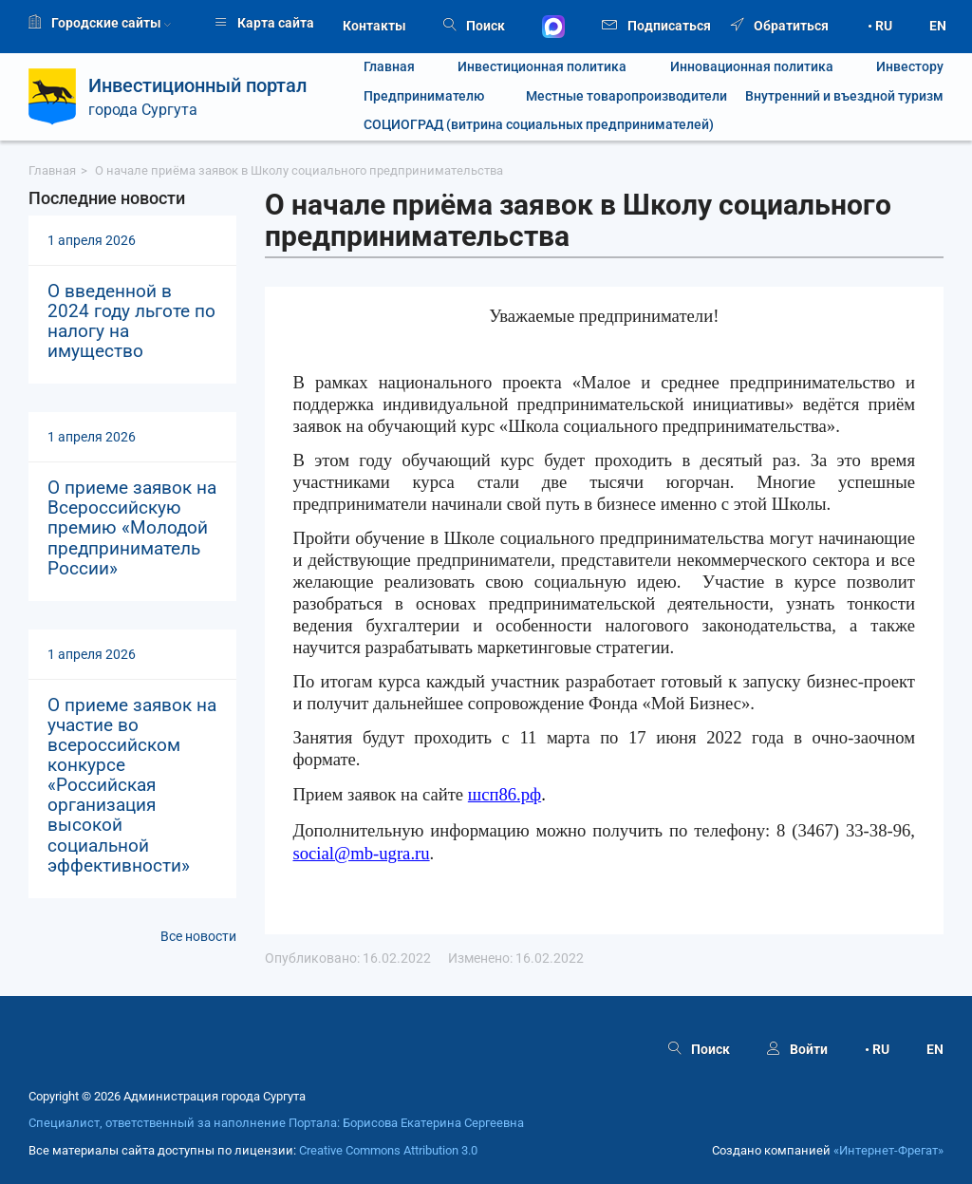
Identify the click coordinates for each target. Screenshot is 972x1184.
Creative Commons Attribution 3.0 (388, 1150)
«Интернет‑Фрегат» (888, 1150)
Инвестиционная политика (542, 67)
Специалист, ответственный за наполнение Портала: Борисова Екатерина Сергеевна (276, 1123)
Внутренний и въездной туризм (844, 96)
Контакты (374, 25)
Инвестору (910, 67)
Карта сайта (264, 22)
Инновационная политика (751, 67)
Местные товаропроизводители (615, 96)
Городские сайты (99, 22)
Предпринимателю (424, 96)
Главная (389, 67)
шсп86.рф (504, 794)
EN (937, 25)
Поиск (474, 25)
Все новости (198, 936)
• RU (880, 25)
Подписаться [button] (656, 24)
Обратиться (780, 25)
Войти (797, 1049)
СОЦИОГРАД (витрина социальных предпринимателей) (539, 125)
